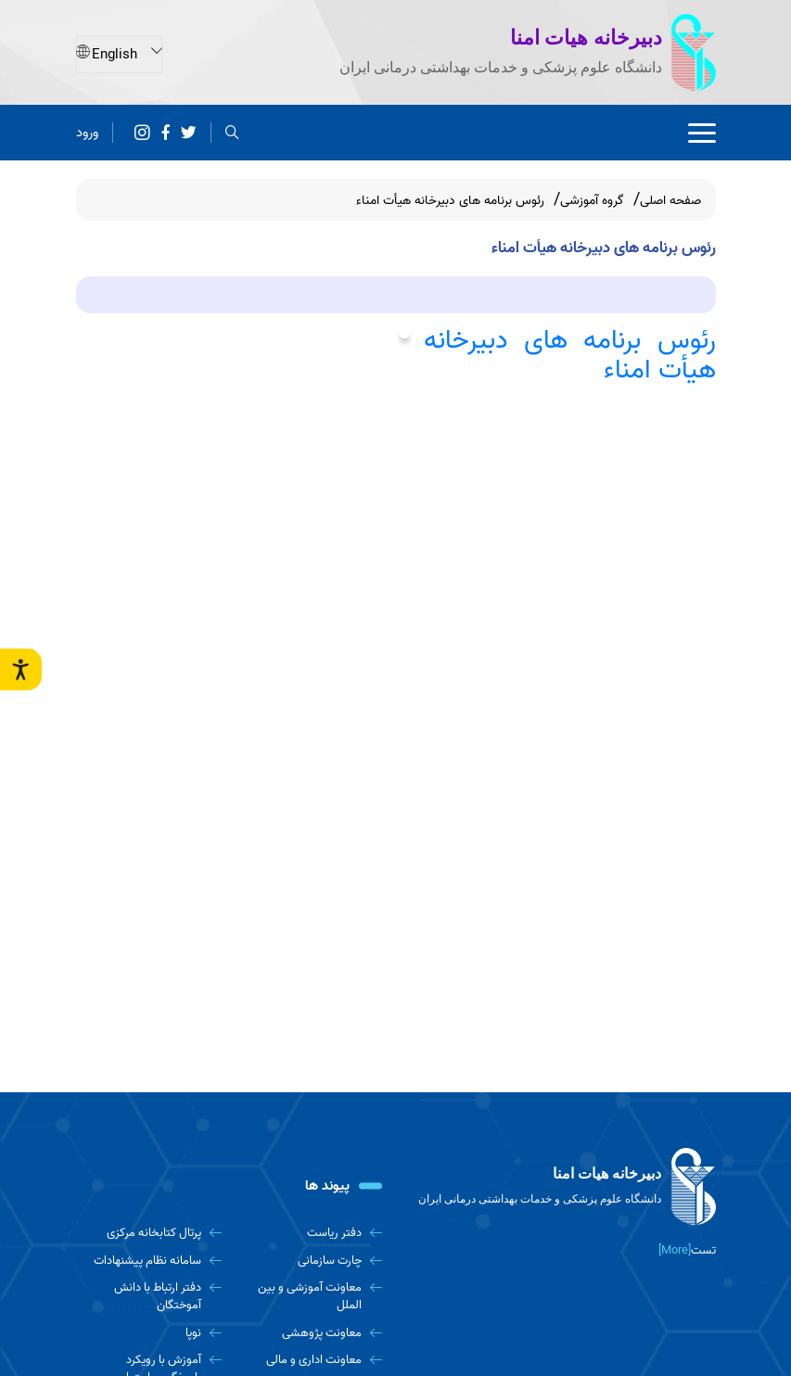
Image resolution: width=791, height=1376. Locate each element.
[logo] (563, 1187)
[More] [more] (674, 1250)
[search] (232, 132)
